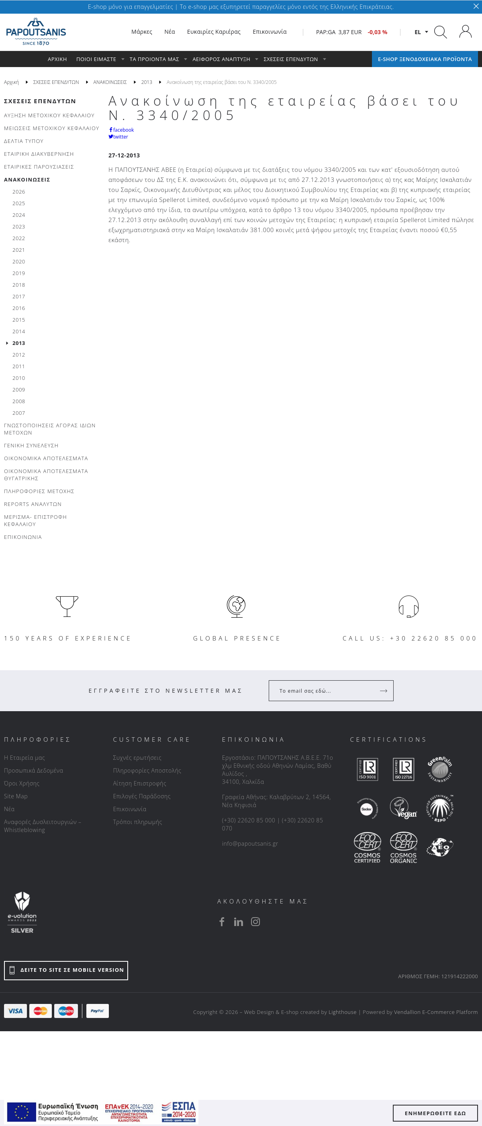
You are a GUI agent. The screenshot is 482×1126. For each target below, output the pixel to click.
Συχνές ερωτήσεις (137, 757)
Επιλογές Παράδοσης (142, 796)
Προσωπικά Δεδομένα (33, 770)
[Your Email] (326, 691)
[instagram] (255, 921)
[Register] (384, 691)
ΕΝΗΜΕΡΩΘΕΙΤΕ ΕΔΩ (435, 1113)
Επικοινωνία (129, 809)
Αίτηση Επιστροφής (139, 783)
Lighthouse (343, 1012)
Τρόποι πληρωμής (137, 822)
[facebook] (221, 921)
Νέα (9, 809)
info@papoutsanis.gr (250, 843)
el (418, 32)
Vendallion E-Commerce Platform (436, 1012)
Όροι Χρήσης (22, 783)
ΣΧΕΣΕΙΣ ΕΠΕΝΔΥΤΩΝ (40, 101)
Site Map (16, 796)
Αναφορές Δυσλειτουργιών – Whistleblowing (43, 826)
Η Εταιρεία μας (24, 757)
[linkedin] (238, 921)
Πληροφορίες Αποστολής (147, 770)
